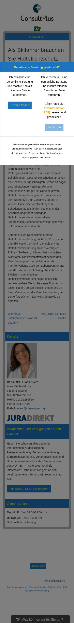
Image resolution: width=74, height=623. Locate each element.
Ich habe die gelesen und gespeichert (54, 110)
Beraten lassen (20, 105)
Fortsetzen (54, 127)
